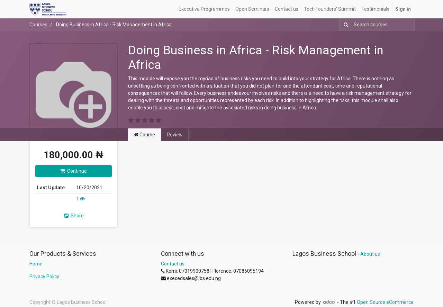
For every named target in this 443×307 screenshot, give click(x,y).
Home (36, 264)
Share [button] (73, 215)
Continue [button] (74, 171)
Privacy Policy (44, 276)
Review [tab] (175, 134)
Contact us (172, 264)
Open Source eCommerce (385, 302)
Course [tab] (144, 134)
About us (370, 254)
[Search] (344, 25)
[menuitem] (204, 9)
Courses (38, 24)
